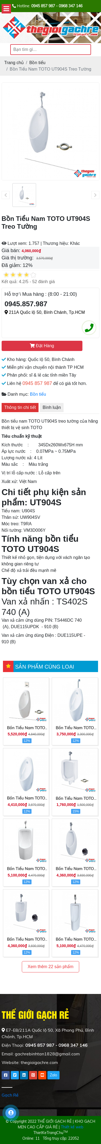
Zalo (53, 1075)
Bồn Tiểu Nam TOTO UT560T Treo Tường (75, 869)
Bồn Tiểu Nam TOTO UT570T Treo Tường (26, 869)
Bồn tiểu (38, 394)
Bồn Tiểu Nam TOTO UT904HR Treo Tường (26, 798)
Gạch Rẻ (10, 1095)
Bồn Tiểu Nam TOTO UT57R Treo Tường (75, 799)
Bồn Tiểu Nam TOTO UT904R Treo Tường (75, 728)
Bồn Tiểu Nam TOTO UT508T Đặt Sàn (75, 940)
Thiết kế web (72, 1127)
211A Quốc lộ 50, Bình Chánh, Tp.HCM (45, 312)
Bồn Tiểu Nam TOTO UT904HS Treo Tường (26, 728)
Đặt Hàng (42, 345)
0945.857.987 (26, 304)
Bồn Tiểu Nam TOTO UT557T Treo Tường (26, 940)
